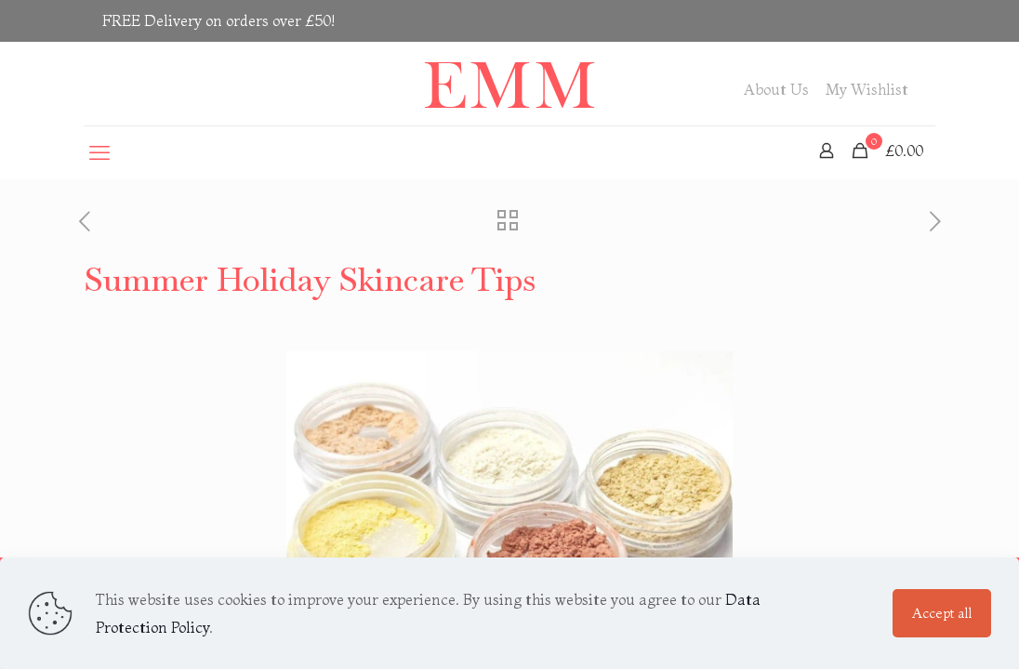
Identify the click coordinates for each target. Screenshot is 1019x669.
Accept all (942, 613)
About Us (776, 89)
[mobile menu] (99, 152)
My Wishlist (867, 89)
